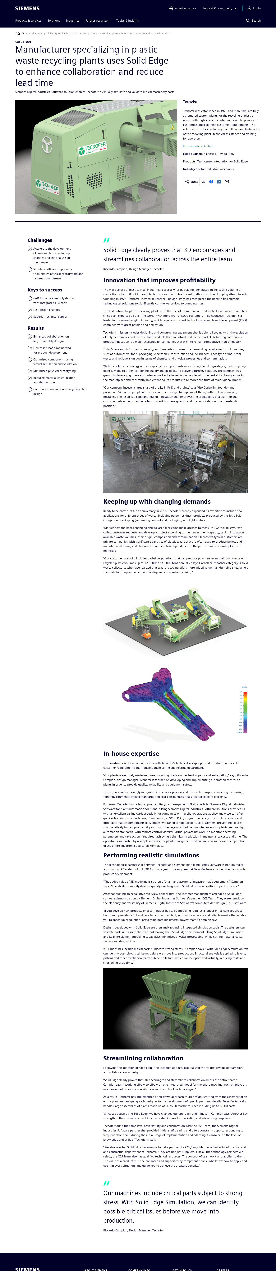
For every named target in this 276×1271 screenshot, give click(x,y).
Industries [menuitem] (72, 20)
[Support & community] (220, 8)
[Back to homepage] (18, 33)
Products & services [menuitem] (28, 20)
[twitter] (203, 182)
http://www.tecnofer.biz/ (197, 146)
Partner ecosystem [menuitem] (97, 20)
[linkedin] (219, 182)
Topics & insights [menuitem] (127, 20)
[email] (227, 182)
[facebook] (211, 182)
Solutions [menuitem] (54, 20)
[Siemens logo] (27, 8)
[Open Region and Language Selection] (183, 8)
